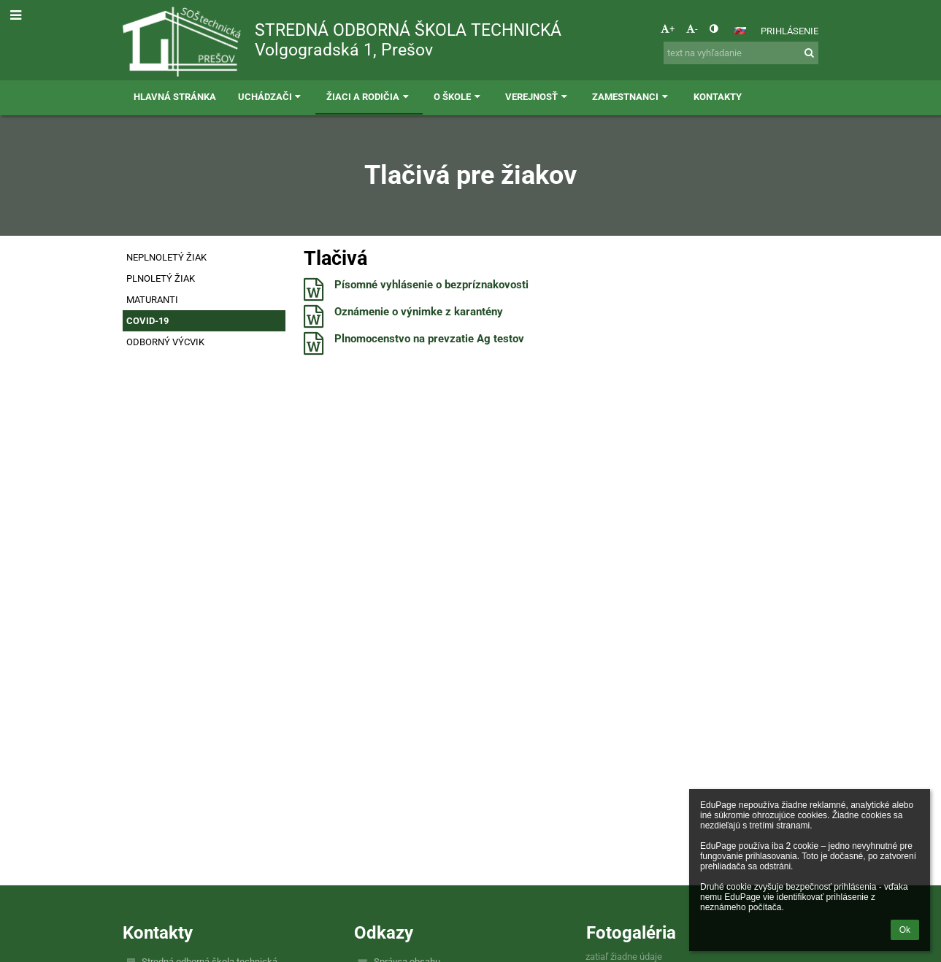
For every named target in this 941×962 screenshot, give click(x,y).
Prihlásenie (789, 31)
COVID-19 (147, 320)
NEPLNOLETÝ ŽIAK (166, 257)
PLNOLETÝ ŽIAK (160, 278)
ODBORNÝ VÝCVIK (165, 341)
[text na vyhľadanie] (741, 53)
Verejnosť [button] (537, 96)
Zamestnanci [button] (631, 96)
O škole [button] (458, 96)
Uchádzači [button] (271, 96)
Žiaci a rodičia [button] (369, 96)
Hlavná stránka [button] (175, 96)
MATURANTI (152, 299)
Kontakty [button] (718, 96)
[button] (740, 30)
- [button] (692, 28)
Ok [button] (904, 930)
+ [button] (668, 28)
